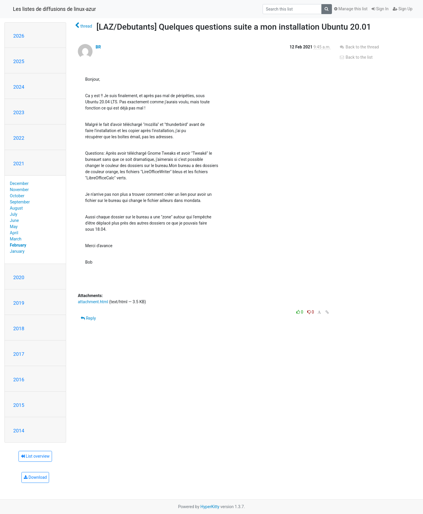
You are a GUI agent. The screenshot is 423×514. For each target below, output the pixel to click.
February (18, 245)
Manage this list (350, 8)
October (17, 195)
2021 (18, 163)
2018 (18, 328)
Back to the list (355, 57)
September (20, 202)
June (14, 220)
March (16, 239)
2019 (18, 303)
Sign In (380, 8)
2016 (18, 379)
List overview (35, 456)
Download (35, 477)
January (17, 251)
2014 (18, 431)
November (19, 189)
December (19, 183)
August (16, 208)
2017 (18, 354)
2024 (18, 87)
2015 (18, 405)
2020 (18, 277)
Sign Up (402, 8)
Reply (88, 318)
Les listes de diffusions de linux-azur (54, 9)
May (14, 226)
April (14, 232)
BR (98, 47)
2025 (18, 61)
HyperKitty (209, 506)
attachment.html (93, 301)
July (13, 214)
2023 (18, 112)
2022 (18, 138)
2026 (18, 36)
